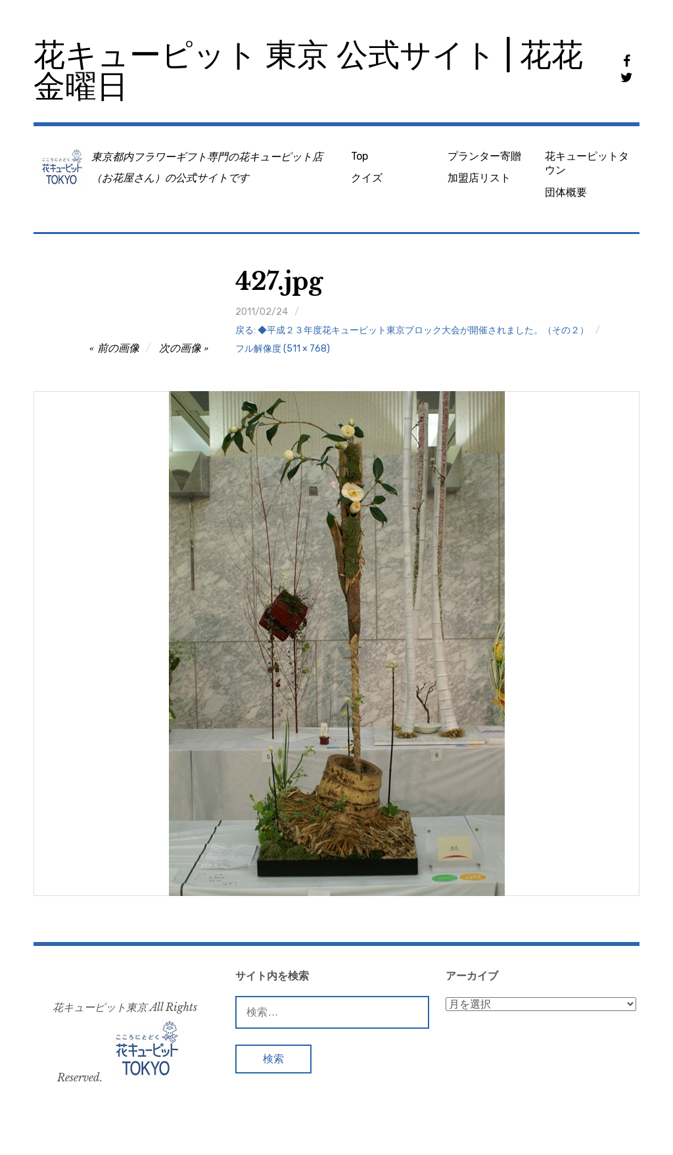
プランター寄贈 (484, 156)
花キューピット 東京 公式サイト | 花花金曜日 (308, 70)
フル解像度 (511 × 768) (282, 348)
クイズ (367, 178)
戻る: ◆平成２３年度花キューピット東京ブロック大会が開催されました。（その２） (412, 330)
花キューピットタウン (587, 163)
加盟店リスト (479, 178)
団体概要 (566, 192)
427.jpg (279, 281)
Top (359, 156)
